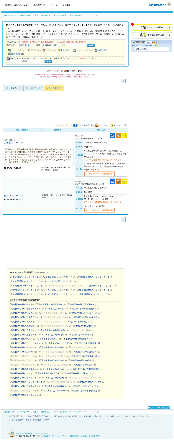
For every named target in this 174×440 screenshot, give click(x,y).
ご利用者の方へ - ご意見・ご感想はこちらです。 (31, 420)
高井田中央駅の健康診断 (54, 377)
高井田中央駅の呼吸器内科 (52, 304)
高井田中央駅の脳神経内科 (85, 308)
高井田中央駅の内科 (23, 304)
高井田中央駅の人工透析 (50, 373)
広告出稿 (84, 436)
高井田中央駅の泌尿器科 (24, 334)
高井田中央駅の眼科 (85, 326)
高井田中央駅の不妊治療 (91, 382)
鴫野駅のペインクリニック (25, 290)
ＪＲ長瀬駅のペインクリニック (27, 281)
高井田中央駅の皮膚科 (24, 330)
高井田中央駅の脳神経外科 (89, 343)
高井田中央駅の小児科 (24, 321)
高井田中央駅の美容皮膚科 (54, 330)
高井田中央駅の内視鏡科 (87, 317)
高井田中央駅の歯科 (86, 365)
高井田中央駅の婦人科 (81, 321)
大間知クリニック (13, 143)
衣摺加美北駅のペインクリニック (95, 277)
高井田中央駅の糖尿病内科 (25, 317)
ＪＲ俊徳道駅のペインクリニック (64, 281)
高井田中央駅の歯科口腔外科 (88, 369)
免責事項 (47, 436)
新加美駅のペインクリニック (60, 277)
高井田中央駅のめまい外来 (87, 386)
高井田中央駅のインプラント (26, 395)
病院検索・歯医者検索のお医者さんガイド (160, 3)
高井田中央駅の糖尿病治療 (26, 386)
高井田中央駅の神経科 (23, 339)
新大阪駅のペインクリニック (95, 294)
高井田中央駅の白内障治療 (86, 390)
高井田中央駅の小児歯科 (25, 369)
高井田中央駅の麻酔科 (82, 360)
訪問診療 (102, 50)
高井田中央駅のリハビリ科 (26, 343)
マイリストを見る (155, 27)
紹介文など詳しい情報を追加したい (68, 416)
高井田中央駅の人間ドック (80, 373)
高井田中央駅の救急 (22, 373)
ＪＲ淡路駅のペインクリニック (27, 294)
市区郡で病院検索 (155, 35)
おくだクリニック (13, 196)
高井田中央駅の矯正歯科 (55, 369)
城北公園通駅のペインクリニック (95, 290)
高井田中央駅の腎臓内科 (24, 313)
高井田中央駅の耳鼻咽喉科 (25, 326)
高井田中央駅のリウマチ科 (58, 343)
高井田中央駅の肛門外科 (24, 352)
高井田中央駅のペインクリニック (28, 382)
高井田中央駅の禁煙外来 (56, 390)
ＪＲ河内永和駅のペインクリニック (29, 285)
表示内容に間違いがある (93, 416)
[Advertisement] (65, 246)
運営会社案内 (74, 436)
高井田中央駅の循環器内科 (26, 308)
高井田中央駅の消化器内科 (84, 304)
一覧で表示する (15, 88)
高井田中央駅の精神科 (82, 334)
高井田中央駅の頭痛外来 (57, 386)
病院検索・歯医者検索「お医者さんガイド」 (32, 433)
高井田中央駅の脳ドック (24, 377)
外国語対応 (16, 54)
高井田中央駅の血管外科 (87, 352)
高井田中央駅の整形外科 (79, 339)
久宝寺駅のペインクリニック (26, 277)
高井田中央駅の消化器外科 (86, 356)
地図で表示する (35, 88)
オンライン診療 (83, 50)
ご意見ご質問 (94, 436)
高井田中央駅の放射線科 (54, 360)
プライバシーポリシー (60, 436)
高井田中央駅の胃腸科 (56, 308)
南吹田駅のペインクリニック (62, 294)
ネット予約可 (17, 50)
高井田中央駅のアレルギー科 (86, 313)
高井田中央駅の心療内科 (54, 334)
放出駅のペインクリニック (102, 285)
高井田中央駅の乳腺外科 (24, 347)
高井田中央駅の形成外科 (54, 347)
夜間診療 (64, 50)
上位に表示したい (112, 416)
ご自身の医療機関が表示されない (39, 416)
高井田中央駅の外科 (50, 339)
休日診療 (34, 50)
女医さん (50, 50)
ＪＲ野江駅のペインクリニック (59, 290)
